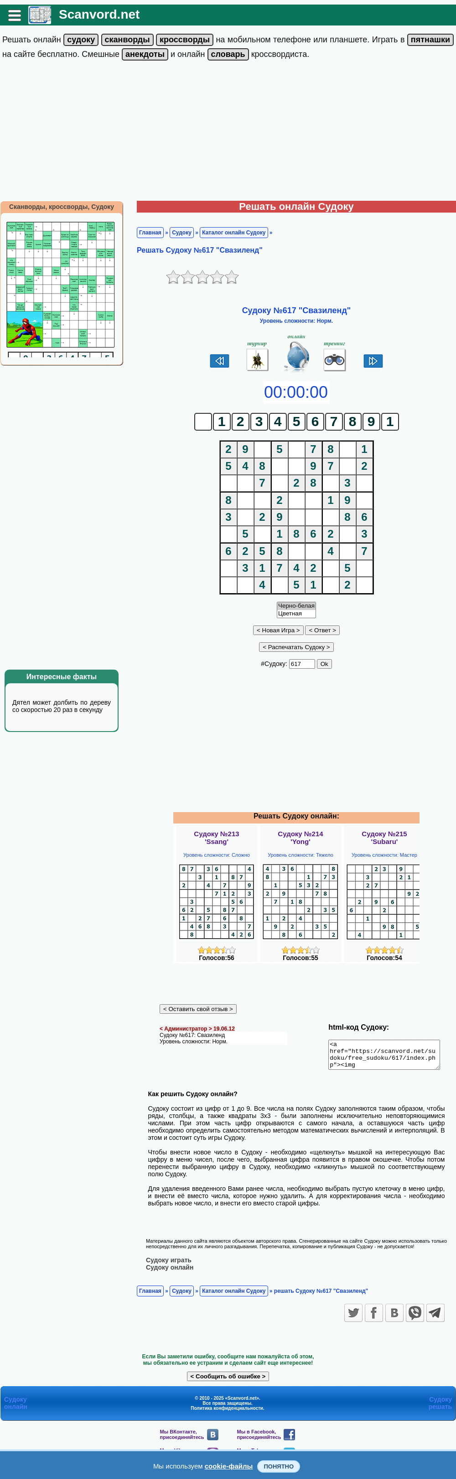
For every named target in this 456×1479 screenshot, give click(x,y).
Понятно (279, 1466)
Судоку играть (169, 1265)
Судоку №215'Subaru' (384, 837)
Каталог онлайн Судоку (233, 232)
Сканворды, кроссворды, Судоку (61, 206)
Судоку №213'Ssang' (216, 837)
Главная (150, 232)
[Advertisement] (228, 132)
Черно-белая (296, 606)
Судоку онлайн (169, 1272)
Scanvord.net (99, 14)
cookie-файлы (229, 1466)
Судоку (182, 232)
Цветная (296, 614)
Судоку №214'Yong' (300, 837)
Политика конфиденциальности (227, 1413)
